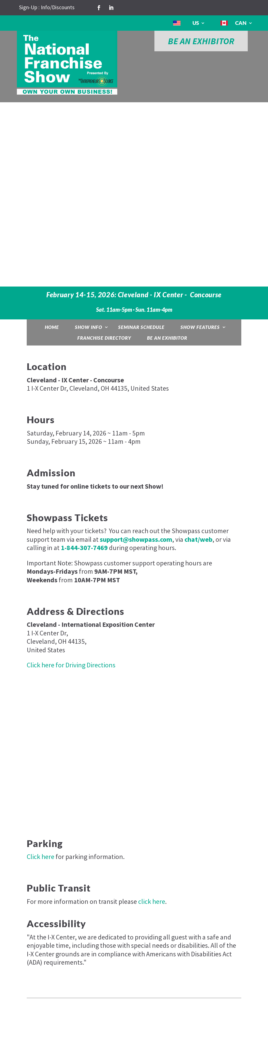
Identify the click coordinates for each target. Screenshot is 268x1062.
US (195, 23)
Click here (40, 856)
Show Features (200, 327)
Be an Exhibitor (167, 338)
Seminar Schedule (141, 327)
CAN (241, 23)
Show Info (88, 327)
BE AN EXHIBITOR (201, 41)
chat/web (198, 539)
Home (52, 327)
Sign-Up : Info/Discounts (47, 7)
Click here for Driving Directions (71, 665)
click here (151, 901)
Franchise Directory (104, 338)
